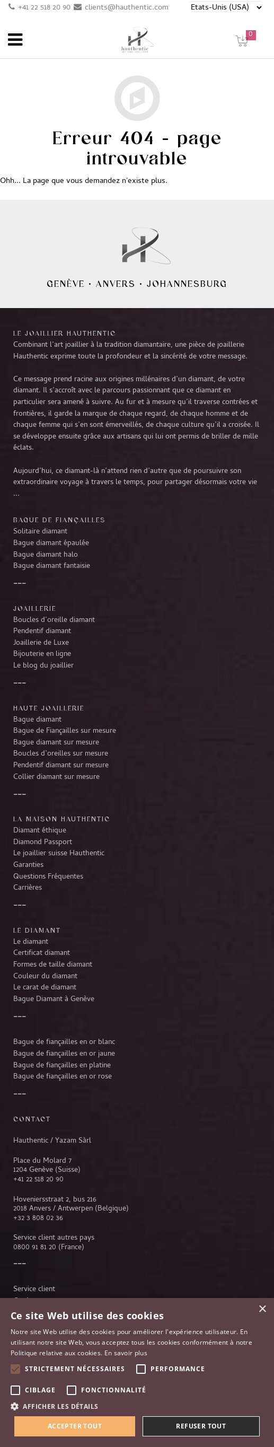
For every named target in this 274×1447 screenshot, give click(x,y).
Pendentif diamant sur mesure (61, 765)
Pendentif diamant (42, 631)
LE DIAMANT (37, 930)
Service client (34, 1289)
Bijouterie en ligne (42, 654)
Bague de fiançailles (59, 519)
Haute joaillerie (48, 708)
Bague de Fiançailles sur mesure (64, 731)
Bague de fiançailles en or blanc (64, 1042)
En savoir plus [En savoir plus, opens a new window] (125, 1352)
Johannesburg (187, 283)
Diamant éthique (39, 831)
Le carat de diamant (44, 988)
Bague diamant (37, 720)
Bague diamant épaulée (51, 543)
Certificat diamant (41, 953)
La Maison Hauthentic (61, 818)
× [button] (262, 1309)
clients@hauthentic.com (127, 8)
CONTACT (32, 1119)
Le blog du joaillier (43, 666)
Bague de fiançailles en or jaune (64, 1054)
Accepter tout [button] (75, 1426)
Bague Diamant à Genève (53, 999)
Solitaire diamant (40, 532)
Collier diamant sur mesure (56, 777)
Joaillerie (34, 608)
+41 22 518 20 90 (44, 8)
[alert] (137, 1372)
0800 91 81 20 (34, 1247)
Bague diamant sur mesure (56, 743)
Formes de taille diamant (52, 965)
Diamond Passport (42, 842)
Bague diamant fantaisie (51, 566)
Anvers (116, 283)
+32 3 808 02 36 (38, 1218)
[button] (137, 1406)
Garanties (28, 865)
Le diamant (30, 942)
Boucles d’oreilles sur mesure (60, 754)
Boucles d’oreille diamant (54, 620)
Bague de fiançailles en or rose (62, 1077)
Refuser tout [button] (201, 1426)
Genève (66, 283)
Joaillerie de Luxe (41, 643)
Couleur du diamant (45, 977)
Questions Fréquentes (48, 877)
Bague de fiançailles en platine (62, 1066)
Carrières (27, 888)
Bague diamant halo (45, 555)
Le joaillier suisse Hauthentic (58, 854)
